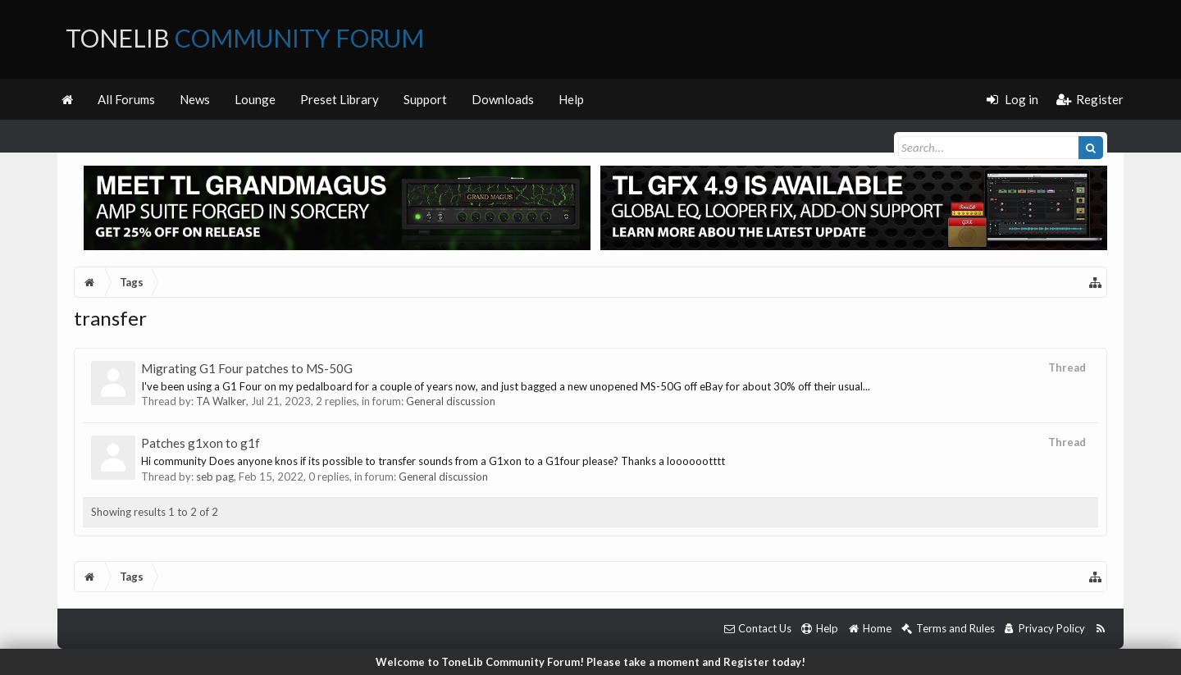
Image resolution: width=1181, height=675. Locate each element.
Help (571, 99)
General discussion (450, 401)
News (195, 99)
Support (425, 99)
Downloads (503, 99)
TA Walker (221, 401)
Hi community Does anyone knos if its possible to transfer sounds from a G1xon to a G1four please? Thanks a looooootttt (433, 460)
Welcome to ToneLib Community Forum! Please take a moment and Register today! (590, 661)
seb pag (215, 476)
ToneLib (245, 37)
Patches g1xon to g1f (200, 443)
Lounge (255, 99)
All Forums (126, 99)
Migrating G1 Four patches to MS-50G (247, 368)
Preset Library (339, 99)
